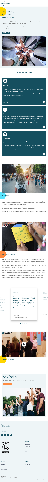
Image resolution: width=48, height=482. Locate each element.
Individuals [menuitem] (3, 464)
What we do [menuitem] (27, 446)
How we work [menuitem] (27, 448)
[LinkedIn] (2, 435)
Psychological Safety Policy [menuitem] (41, 479)
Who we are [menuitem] (27, 444)
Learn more (5, 102)
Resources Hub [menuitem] (28, 467)
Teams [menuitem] (2, 467)
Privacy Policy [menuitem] (32, 479)
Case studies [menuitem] (27, 464)
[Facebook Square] (5, 435)
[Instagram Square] (8, 435)
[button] (20, 323)
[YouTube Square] (11, 435)
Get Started (6, 32)
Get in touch (7, 384)
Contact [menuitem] (26, 451)
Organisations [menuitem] (4, 469)
